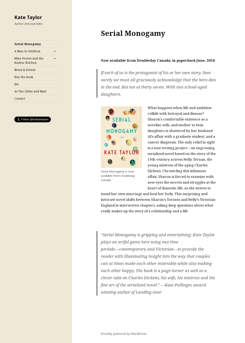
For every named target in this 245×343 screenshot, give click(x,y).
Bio (16, 84)
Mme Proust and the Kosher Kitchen (28, 60)
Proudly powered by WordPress (123, 334)
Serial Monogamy (27, 44)
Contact (19, 98)
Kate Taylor (28, 17)
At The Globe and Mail (30, 91)
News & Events (24, 70)
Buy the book (23, 77)
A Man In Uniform (27, 51)
